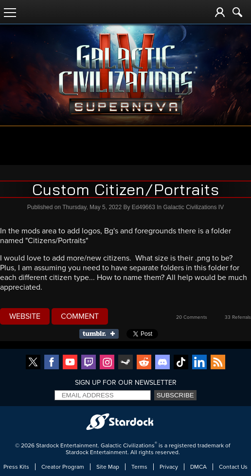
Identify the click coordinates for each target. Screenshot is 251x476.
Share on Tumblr (102, 334)
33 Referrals (238, 317)
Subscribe (175, 395)
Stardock (47, 445)
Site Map (107, 466)
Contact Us (233, 466)
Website (24, 316)
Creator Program (62, 466)
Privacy (169, 466)
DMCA (198, 466)
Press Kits (16, 466)
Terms (139, 466)
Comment (80, 316)
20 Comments (191, 317)
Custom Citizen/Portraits (125, 189)
